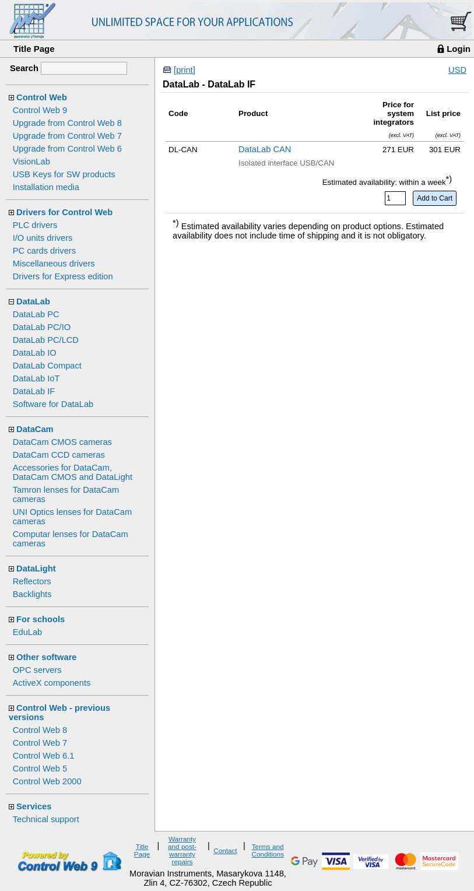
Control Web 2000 (47, 781)
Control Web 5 (40, 768)
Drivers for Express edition (63, 276)
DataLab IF (34, 391)
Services (33, 806)
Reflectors (32, 581)
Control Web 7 (40, 743)
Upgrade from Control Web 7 (67, 136)
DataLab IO (35, 352)
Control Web (41, 97)
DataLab (33, 301)
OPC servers (37, 670)
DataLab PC (36, 314)
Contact (225, 850)
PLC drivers (35, 225)
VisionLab (31, 161)
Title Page (34, 49)
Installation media (46, 187)
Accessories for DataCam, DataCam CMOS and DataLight (72, 472)
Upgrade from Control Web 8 (67, 123)
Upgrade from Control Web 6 (67, 148)
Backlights (32, 594)
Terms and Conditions (267, 850)
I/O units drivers (43, 238)
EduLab (28, 632)
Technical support (46, 819)
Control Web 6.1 (44, 755)
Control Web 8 (40, 730)
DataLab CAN (264, 149)
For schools (40, 619)
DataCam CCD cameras (59, 454)
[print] (184, 70)
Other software (46, 657)
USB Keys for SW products (64, 174)
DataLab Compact (47, 365)
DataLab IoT (36, 378)
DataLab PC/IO (42, 327)
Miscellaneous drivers (54, 263)
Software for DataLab (53, 404)
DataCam (35, 429)
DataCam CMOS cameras (62, 442)
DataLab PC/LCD (46, 340)
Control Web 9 (40, 110)
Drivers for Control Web (64, 212)
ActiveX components (52, 682)
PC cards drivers (44, 250)
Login (459, 49)
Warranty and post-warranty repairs (182, 850)
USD (457, 70)
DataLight (36, 568)
